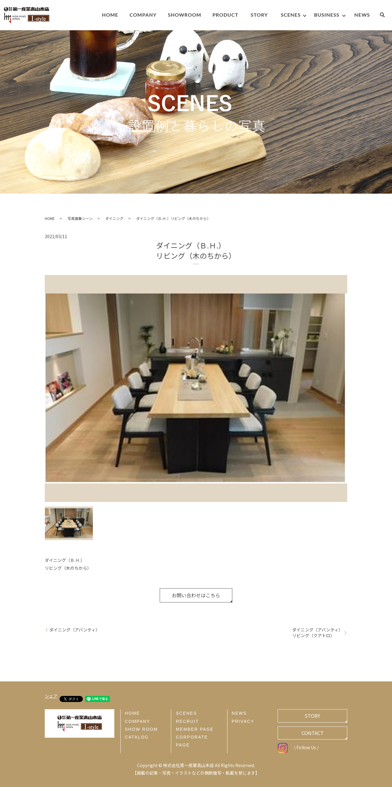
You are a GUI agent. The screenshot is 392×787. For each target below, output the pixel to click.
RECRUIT (187, 721)
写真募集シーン (80, 218)
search (385, 15)
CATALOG (137, 737)
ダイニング (114, 218)
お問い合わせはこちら (196, 595)
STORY (312, 715)
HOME (50, 218)
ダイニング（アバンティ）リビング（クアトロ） (317, 633)
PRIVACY (243, 721)
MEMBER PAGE (195, 729)
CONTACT (313, 732)
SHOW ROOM (141, 729)
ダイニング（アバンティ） (74, 630)
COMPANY (137, 721)
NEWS (239, 713)
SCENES (186, 713)
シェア (51, 696)
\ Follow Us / (298, 747)
